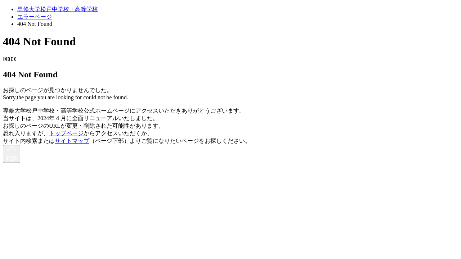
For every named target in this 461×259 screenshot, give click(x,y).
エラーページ (34, 17)
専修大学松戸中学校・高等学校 (57, 9)
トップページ (66, 133)
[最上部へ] (11, 154)
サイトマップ (72, 141)
